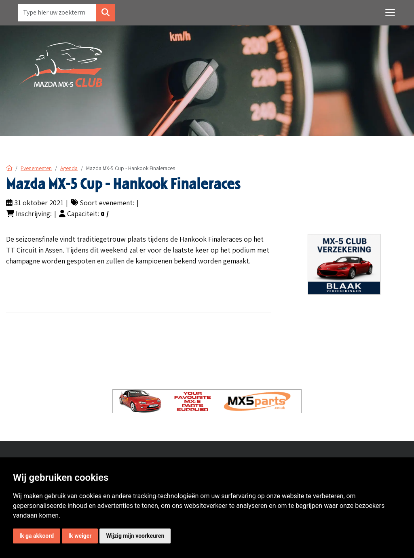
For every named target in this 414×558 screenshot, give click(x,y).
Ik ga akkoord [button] (36, 536)
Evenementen (36, 168)
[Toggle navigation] (390, 12)
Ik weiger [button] (79, 536)
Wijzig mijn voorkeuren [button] (135, 536)
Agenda (69, 168)
